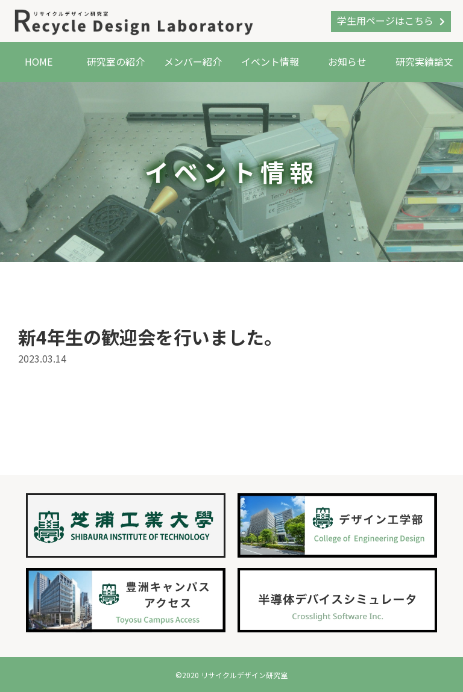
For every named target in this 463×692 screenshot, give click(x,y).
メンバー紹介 (193, 61)
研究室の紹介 (116, 61)
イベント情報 (270, 61)
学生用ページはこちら (385, 20)
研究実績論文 (424, 61)
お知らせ (347, 61)
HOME (38, 61)
